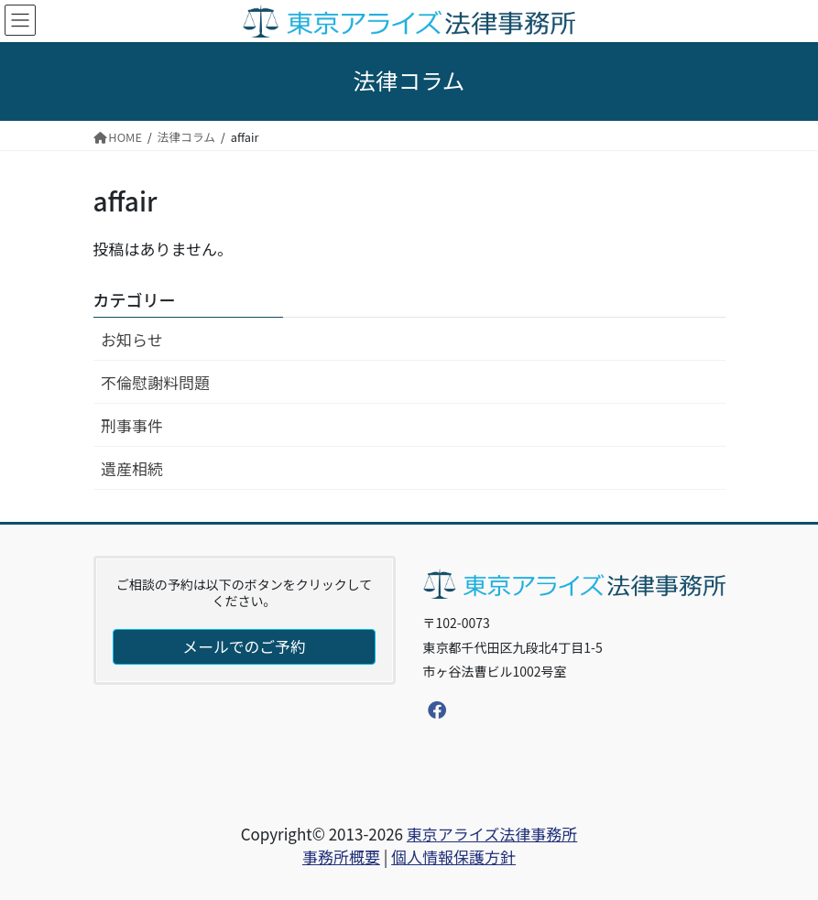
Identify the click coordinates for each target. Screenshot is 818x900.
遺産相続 (132, 468)
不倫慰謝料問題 (155, 382)
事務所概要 (341, 856)
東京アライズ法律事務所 (492, 833)
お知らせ (132, 339)
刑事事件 (132, 425)
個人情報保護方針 (453, 856)
